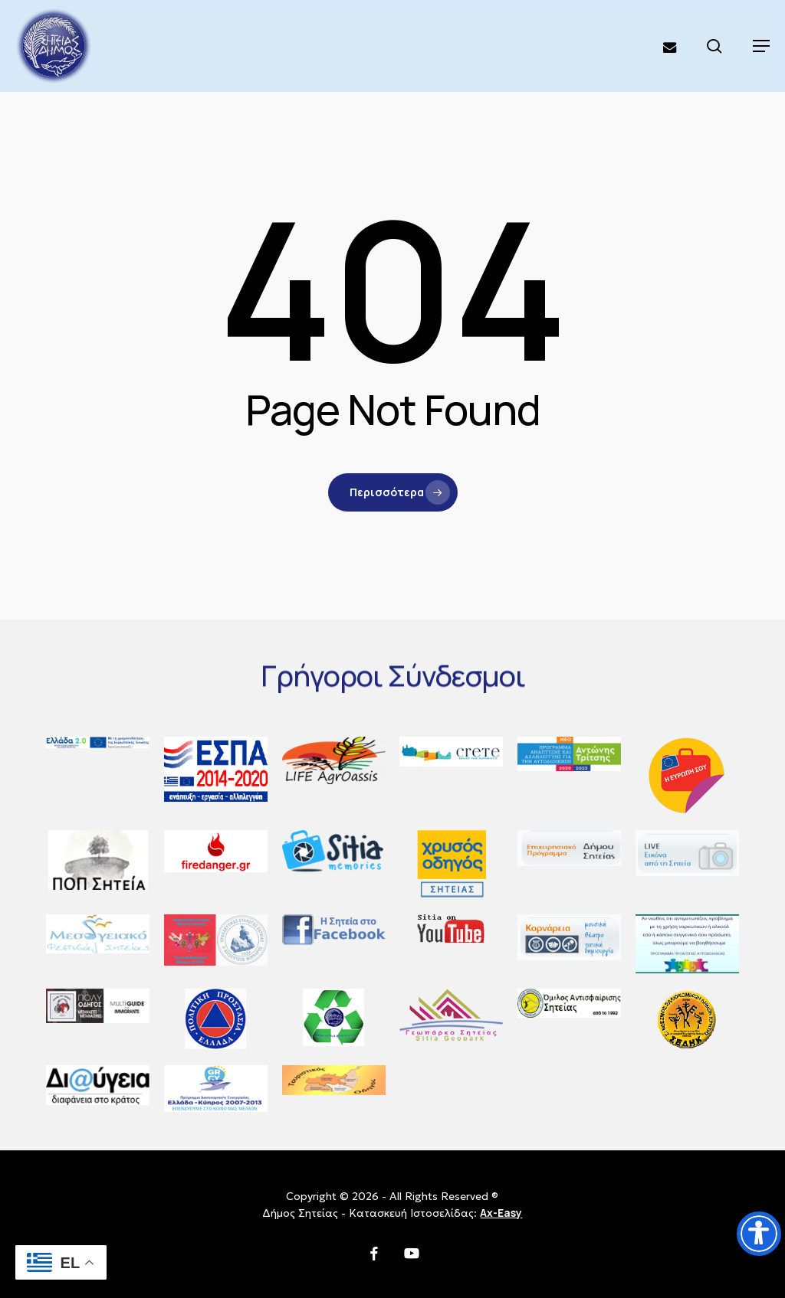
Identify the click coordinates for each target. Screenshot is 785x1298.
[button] (761, 46)
